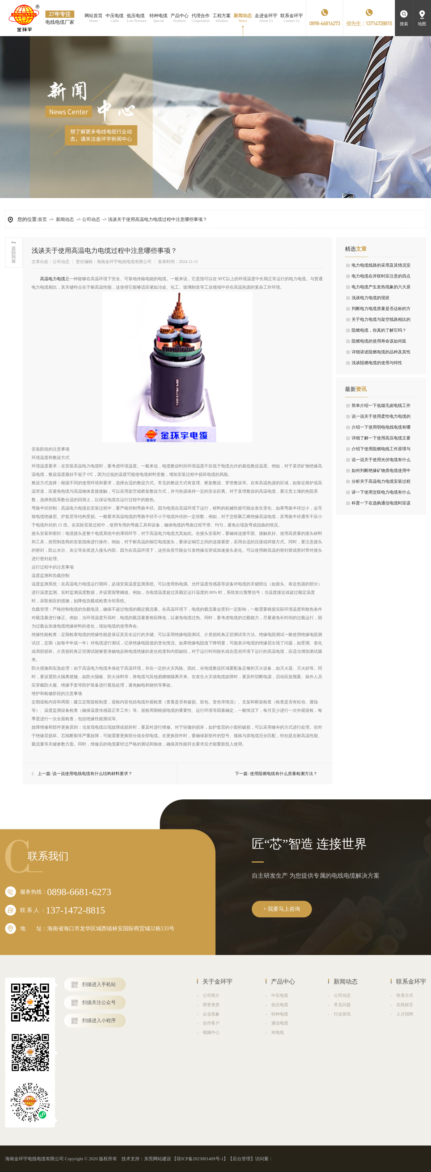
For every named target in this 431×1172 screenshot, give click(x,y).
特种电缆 (279, 1014)
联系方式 (404, 995)
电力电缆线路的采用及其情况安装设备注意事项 (381, 267)
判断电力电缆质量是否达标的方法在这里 (381, 310)
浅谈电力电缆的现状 (370, 298)
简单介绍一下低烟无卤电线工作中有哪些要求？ (381, 407)
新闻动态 (65, 219)
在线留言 (404, 1005)
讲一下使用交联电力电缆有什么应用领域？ (381, 494)
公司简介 (211, 995)
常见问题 (342, 1005)
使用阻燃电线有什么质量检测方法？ (283, 773)
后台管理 (241, 1158)
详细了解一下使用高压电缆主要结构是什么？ (381, 440)
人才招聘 (404, 1014)
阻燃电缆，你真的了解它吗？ (379, 330)
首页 (42, 219)
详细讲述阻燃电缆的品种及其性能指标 (381, 354)
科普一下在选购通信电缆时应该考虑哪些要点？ (381, 505)
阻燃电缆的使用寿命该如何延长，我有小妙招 (379, 343)
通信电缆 (279, 1023)
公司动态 (91, 219)
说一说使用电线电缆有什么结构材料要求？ (92, 773)
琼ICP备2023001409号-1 (200, 1158)
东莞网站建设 (157, 1158)
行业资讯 (342, 1014)
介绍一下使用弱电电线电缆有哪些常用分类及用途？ (381, 429)
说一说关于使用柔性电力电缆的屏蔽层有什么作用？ (381, 418)
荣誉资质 (211, 1005)
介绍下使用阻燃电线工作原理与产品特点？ (381, 450)
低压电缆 (279, 1005)
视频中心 (211, 1032)
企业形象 (211, 1014)
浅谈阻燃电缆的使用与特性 (377, 363)
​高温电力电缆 (52, 279)
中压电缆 (279, 995)
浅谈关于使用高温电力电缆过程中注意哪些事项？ (157, 219)
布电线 (277, 1032)
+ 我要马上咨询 (281, 909)
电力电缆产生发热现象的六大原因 (381, 289)
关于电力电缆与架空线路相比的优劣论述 (381, 321)
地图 (422, 24)
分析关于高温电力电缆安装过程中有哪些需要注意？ (381, 483)
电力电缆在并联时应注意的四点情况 (381, 278)
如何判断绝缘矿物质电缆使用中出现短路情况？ (381, 472)
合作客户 (211, 1023)
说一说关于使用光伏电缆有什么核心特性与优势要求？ (381, 461)
